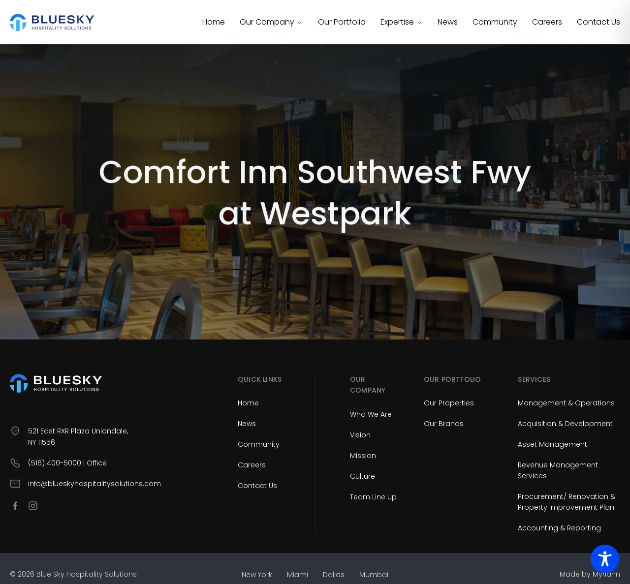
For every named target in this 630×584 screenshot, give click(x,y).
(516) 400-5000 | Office (67, 463)
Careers (547, 22)
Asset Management (552, 444)
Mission (363, 456)
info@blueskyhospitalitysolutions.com (94, 484)
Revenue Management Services (558, 470)
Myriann (606, 574)
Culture (362, 476)
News (448, 22)
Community (494, 22)
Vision (360, 435)
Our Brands (444, 424)
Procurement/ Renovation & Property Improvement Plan (566, 502)
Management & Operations (566, 403)
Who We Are (371, 414)
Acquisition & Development (565, 424)
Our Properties (449, 403)
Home (213, 22)
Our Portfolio (342, 22)
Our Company (271, 22)
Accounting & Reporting (559, 528)
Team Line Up (373, 497)
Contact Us (598, 22)
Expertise (401, 22)
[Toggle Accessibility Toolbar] (605, 559)
